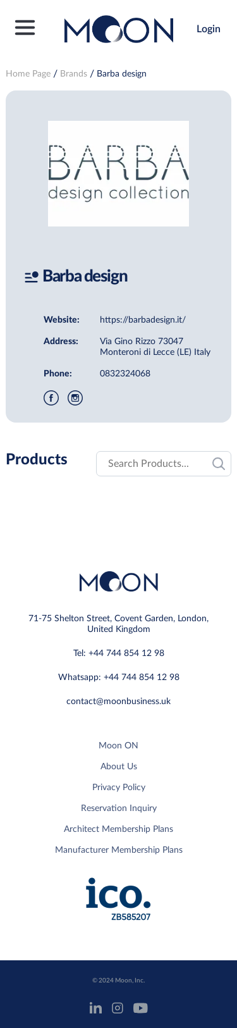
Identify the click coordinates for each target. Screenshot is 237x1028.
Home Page (28, 74)
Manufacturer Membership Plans (119, 850)
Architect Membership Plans (118, 829)
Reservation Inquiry (119, 808)
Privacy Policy (118, 787)
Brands (73, 74)
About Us (118, 766)
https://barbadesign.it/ (143, 320)
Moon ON (118, 745)
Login (209, 29)
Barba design (122, 74)
